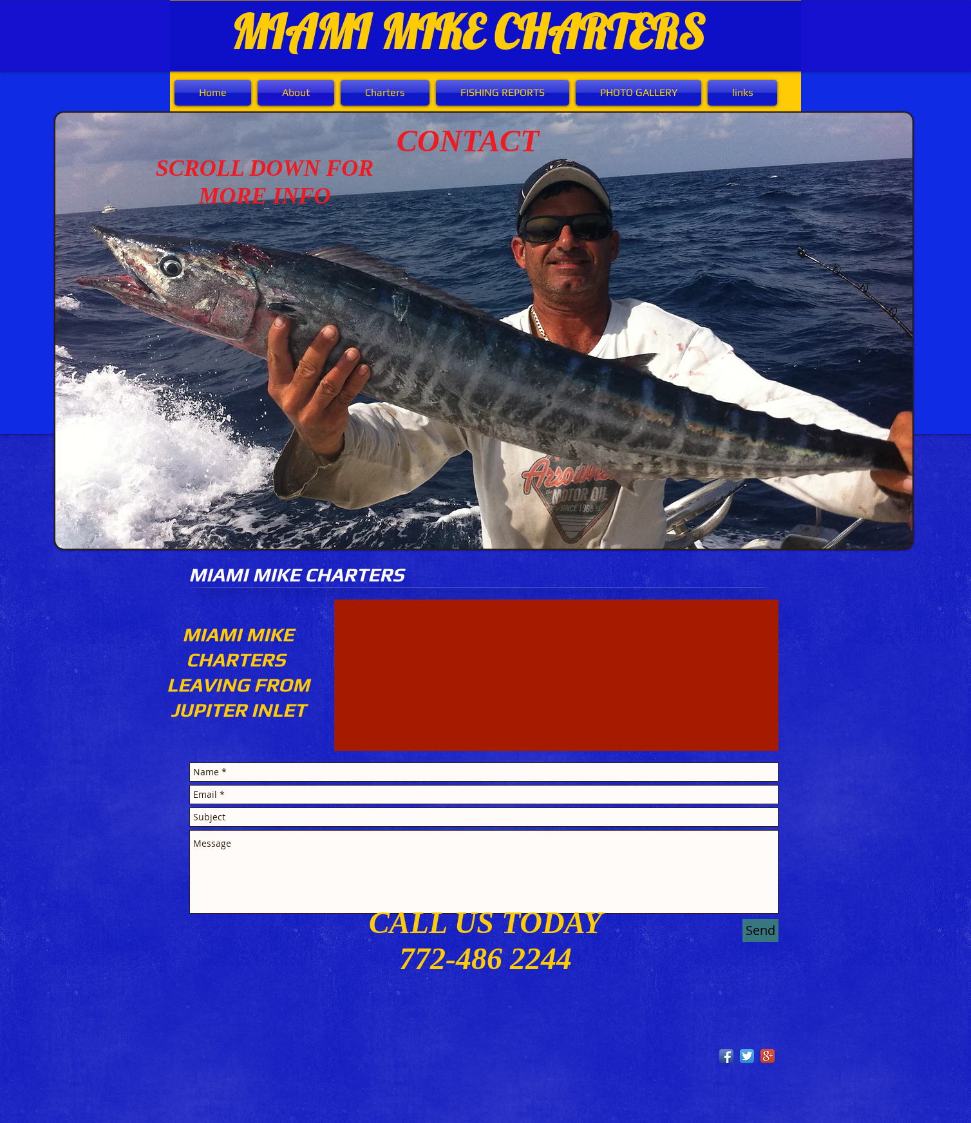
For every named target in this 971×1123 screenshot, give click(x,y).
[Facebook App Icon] (726, 1056)
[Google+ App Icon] (767, 1056)
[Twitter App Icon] (747, 1056)
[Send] (760, 930)
